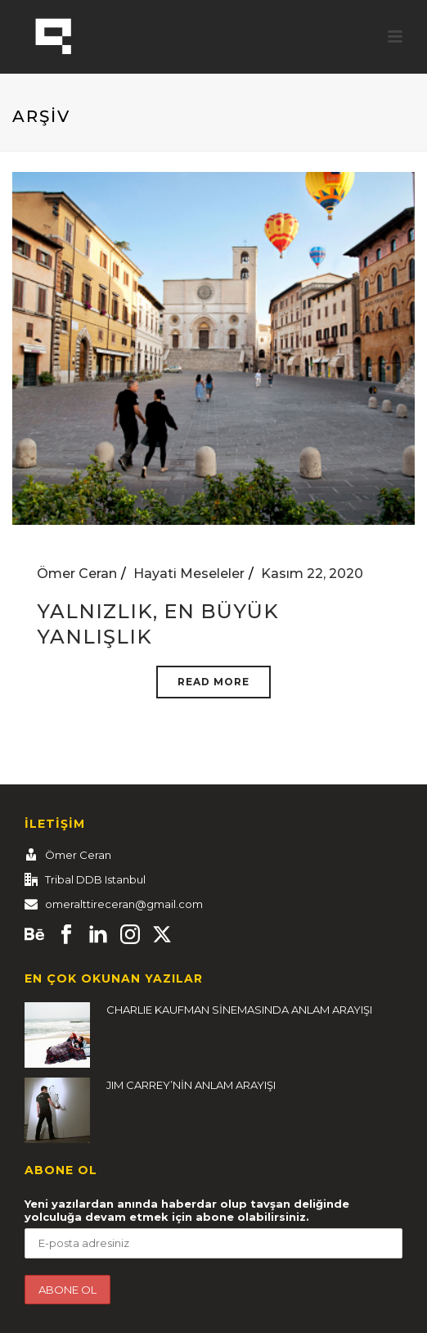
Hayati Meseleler (189, 573)
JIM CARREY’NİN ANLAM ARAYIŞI (191, 1084)
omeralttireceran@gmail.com (124, 904)
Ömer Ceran (77, 573)
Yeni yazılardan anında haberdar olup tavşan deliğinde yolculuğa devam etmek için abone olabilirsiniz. (187, 1210)
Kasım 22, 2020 (312, 573)
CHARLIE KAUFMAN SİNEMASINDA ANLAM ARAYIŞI (239, 1009)
